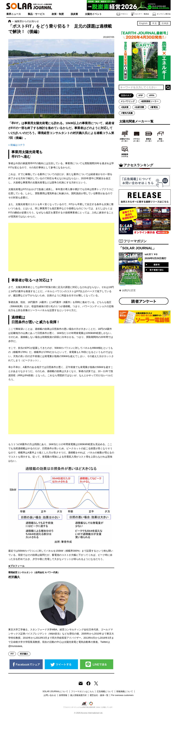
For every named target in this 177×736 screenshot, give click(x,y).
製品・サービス (36, 14)
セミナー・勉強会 (140, 14)
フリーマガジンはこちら (82, 691)
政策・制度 (58, 14)
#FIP (140, 95)
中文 (154, 23)
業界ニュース (13, 14)
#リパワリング (128, 101)
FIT (12, 654)
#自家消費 (139, 107)
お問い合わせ (50, 695)
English (143, 23)
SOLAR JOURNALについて (55, 691)
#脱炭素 (124, 107)
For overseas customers (122, 695)
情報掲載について (124, 691)
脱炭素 (74, 14)
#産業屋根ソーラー (150, 101)
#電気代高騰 (127, 113)
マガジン (122, 14)
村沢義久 (24, 654)
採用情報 (63, 695)
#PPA (151, 95)
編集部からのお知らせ (27, 21)
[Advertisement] (61, 247)
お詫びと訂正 (129, 290)
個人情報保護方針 (78, 695)
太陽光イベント (93, 14)
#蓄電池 (154, 107)
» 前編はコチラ (16, 144)
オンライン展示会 (161, 14)
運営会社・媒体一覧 (99, 695)
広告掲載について (105, 691)
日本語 (165, 23)
